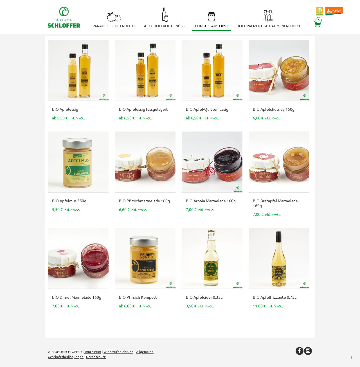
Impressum (92, 351)
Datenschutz (96, 356)
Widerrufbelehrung (119, 351)
